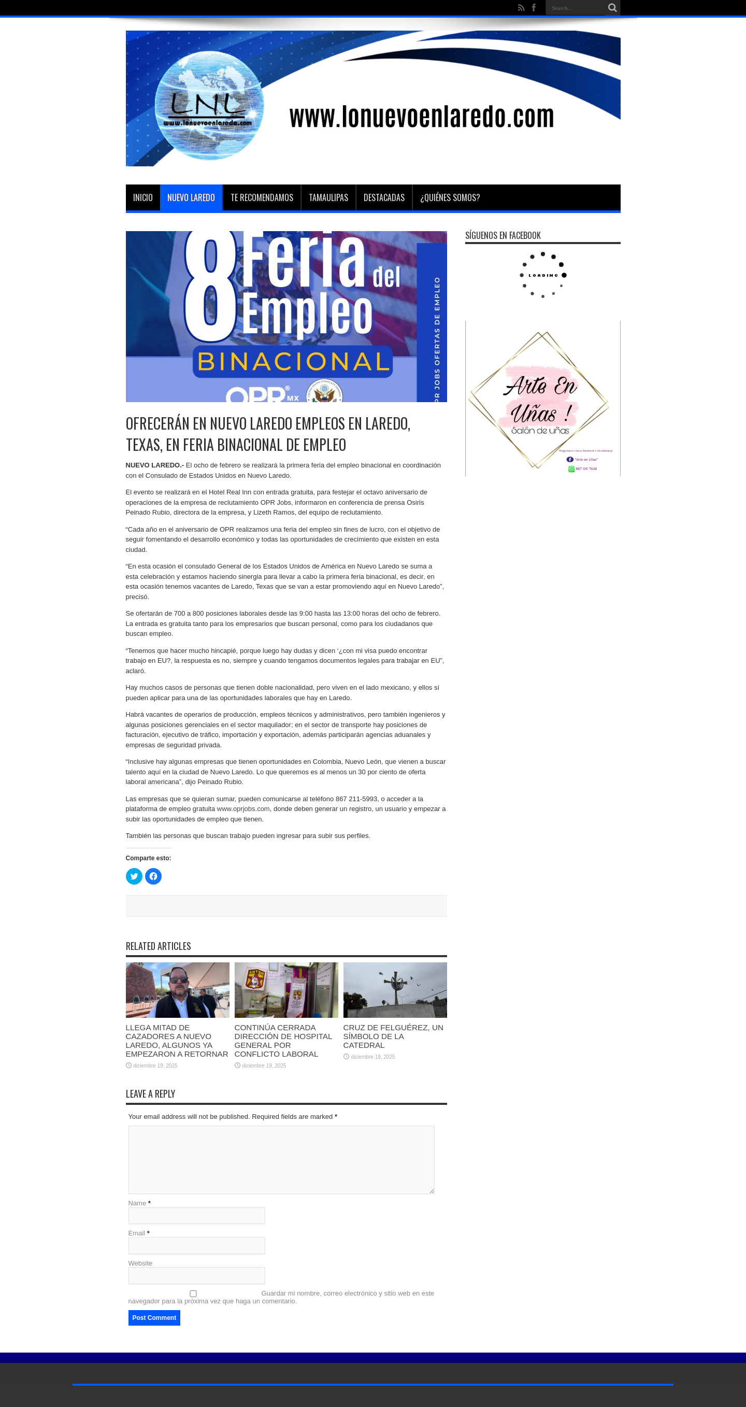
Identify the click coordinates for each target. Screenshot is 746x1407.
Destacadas (384, 197)
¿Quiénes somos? (450, 197)
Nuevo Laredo (191, 197)
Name (137, 1203)
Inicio (143, 197)
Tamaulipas (328, 197)
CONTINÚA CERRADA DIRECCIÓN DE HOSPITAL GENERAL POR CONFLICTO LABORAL (283, 1040)
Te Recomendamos (262, 197)
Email (137, 1233)
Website (140, 1263)
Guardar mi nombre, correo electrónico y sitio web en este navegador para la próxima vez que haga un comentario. (281, 1297)
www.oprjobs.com (243, 809)
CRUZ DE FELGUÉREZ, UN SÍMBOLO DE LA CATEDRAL (393, 1036)
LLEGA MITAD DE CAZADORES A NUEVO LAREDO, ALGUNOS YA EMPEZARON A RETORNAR (177, 1040)
